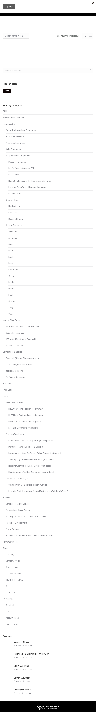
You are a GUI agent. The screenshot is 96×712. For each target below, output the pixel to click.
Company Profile (13, 561)
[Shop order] (16, 36)
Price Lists (7, 390)
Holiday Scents (14, 206)
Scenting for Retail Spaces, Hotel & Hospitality (26, 516)
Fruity (10, 263)
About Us (7, 548)
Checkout (10, 605)
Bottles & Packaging (14, 371)
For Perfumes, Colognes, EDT (21, 168)
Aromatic (12, 238)
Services (6, 497)
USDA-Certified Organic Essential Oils (22, 339)
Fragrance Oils (9, 124)
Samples (7, 383)
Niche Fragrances (13, 149)
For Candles (13, 174)
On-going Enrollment (15, 434)
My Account (8, 599)
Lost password (12, 624)
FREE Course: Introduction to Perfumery (25, 409)
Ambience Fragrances (15, 143)
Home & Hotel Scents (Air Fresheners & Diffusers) (30, 181)
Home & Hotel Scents (15, 137)
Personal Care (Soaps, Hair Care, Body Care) (27, 187)
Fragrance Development (16, 523)
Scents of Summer (16, 219)
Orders (9, 611)
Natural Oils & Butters (12, 320)
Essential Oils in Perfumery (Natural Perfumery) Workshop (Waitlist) (38, 491)
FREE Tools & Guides (14, 402)
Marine (11, 288)
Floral (10, 250)
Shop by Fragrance (14, 225)
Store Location (12, 567)
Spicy (10, 307)
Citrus (11, 244)
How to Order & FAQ (14, 580)
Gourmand (13, 269)
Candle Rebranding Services (18, 504)
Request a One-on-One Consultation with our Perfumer (30, 535)
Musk (10, 295)
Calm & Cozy (14, 212)
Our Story (10, 554)
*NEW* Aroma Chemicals (14, 118)
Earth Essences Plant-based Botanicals (23, 326)
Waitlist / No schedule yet (17, 478)
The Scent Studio (13, 573)
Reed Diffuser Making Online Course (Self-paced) (30, 466)
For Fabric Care (15, 193)
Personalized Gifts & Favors (18, 510)
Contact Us (10, 592)
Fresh (10, 257)
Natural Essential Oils (15, 333)
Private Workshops (14, 529)
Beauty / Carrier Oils (14, 345)
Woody (11, 314)
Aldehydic (12, 231)
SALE (5, 111)
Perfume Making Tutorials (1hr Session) (26, 447)
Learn (5, 396)
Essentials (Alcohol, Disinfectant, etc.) (22, 358)
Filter (7, 91)
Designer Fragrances (17, 162)
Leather (11, 282)
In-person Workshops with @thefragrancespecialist (31, 440)
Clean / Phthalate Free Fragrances (21, 130)
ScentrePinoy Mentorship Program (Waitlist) (27, 485)
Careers (9, 586)
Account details (12, 618)
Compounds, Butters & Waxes (19, 364)
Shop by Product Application (18, 156)
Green (11, 276)
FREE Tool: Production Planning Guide (24, 421)
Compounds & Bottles (12, 352)
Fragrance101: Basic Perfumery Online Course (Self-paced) (34, 453)
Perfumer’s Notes (10, 542)
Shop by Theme (13, 200)
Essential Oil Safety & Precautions (23, 428)
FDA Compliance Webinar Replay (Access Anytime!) (31, 472)
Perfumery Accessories (16, 377)
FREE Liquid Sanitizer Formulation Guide (25, 415)
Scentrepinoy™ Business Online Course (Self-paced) (31, 459)
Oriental (11, 301)
